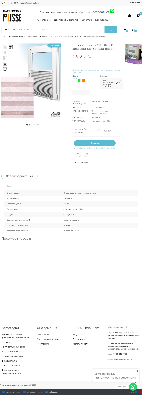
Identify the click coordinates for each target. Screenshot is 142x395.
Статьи (87, 19)
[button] (88, 93)
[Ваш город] (137, 371)
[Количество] (81, 92)
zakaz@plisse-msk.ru (29, 3)
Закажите (46, 12)
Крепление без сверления (79, 130)
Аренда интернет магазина (15, 385)
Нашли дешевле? (80, 162)
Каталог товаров (18, 30)
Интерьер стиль (100, 101)
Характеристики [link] (19, 176)
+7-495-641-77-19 (119, 354)
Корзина (130, 392)
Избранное (53, 392)
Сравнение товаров (35, 392)
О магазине (44, 19)
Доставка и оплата (66, 19)
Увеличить (34, 125)
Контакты (101, 19)
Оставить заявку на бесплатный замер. (95, 148)
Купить (95, 143)
